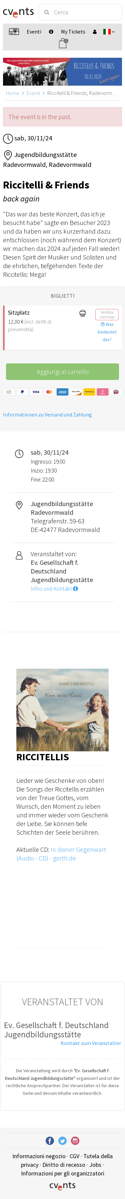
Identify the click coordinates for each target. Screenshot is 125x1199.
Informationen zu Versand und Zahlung (47, 414)
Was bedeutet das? (107, 331)
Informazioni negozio (39, 1156)
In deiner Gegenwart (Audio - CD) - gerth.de (61, 853)
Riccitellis (42, 756)
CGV (74, 1156)
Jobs (95, 1164)
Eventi (33, 93)
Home (12, 93)
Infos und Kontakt (54, 588)
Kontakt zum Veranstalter (91, 1043)
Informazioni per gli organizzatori (62, 1173)
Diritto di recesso (63, 1164)
